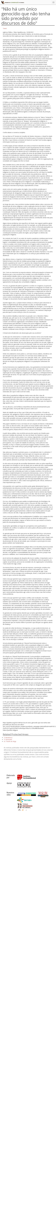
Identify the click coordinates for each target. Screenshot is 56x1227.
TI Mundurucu (8, 737)
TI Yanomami (8, 739)
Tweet (5, 28)
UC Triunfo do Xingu (10, 741)
